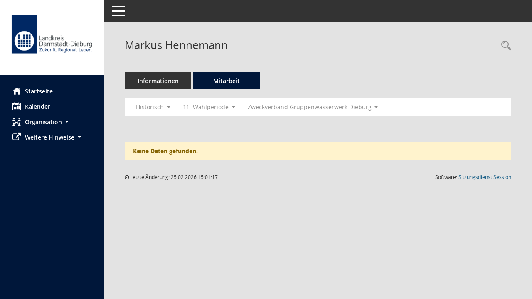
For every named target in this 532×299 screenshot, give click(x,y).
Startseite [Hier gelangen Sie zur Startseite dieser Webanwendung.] (32, 91)
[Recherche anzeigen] (504, 46)
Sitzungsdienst (484, 177)
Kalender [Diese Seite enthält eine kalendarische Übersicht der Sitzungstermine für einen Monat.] (31, 106)
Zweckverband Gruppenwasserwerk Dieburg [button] (313, 107)
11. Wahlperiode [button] (209, 107)
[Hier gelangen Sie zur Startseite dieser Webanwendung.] (52, 41)
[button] (52, 122)
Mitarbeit (226, 81)
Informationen (158, 81)
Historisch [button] (153, 107)
